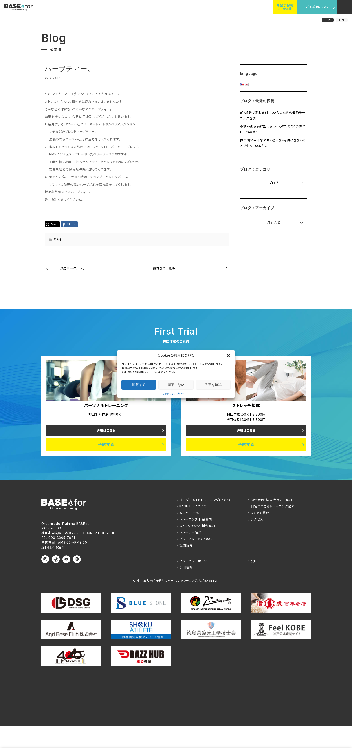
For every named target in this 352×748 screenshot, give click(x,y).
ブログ (273, 183)
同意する (139, 385)
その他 (58, 239)
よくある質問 (260, 513)
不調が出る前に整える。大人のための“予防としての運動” (272, 129)
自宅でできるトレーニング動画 (273, 506)
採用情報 (186, 567)
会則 (254, 561)
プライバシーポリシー (194, 561)
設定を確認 (213, 385)
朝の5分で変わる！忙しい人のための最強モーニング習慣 (273, 115)
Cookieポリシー (174, 393)
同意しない (175, 385)
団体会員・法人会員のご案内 (271, 500)
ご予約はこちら (317, 7)
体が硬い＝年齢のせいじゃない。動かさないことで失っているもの (273, 143)
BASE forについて (193, 506)
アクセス (257, 519)
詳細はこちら (106, 430)
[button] (228, 355)
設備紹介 (186, 545)
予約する (106, 444)
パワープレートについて (196, 539)
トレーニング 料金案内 (195, 519)
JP (328, 20)
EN (341, 20)
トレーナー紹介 (190, 532)
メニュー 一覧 (189, 513)
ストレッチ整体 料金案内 (197, 526)
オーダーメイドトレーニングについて (205, 500)
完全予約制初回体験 (285, 7)
